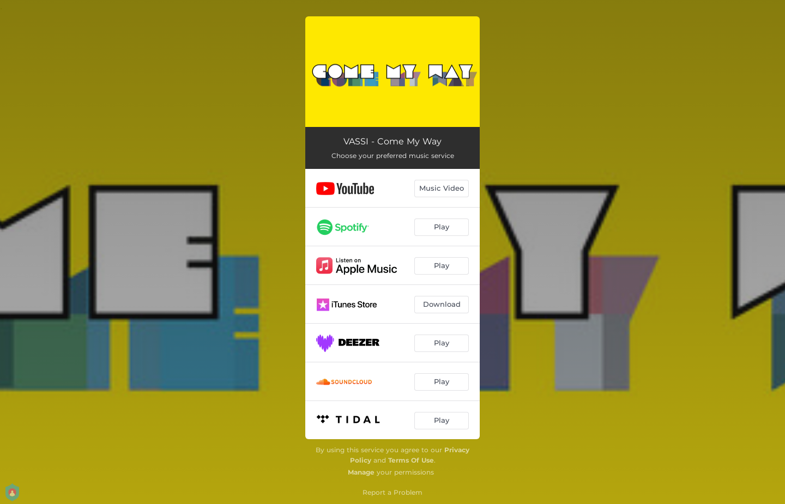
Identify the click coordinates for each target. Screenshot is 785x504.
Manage (361, 472)
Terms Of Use (411, 460)
